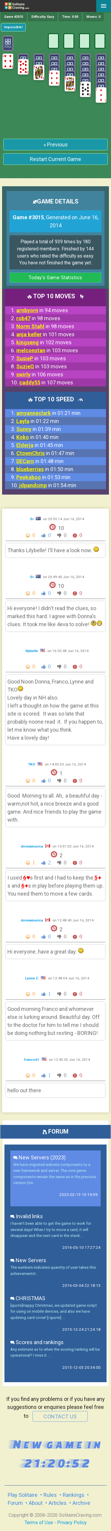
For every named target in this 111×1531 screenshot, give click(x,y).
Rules (50, 1495)
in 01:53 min (43, 477)
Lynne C (32, 978)
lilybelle (32, 651)
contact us (60, 1416)
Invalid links (26, 1216)
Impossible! (13, 27)
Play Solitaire (23, 1495)
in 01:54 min (47, 485)
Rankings (73, 1495)
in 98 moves (38, 318)
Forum (15, 1503)
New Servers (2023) (39, 1157)
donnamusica (32, 846)
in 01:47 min (45, 453)
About (36, 1503)
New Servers (28, 1260)
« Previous (56, 144)
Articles (58, 1503)
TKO (32, 764)
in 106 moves (39, 374)
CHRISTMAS (27, 1298)
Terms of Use (39, 1522)
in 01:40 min (37, 437)
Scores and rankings (37, 1342)
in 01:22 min (37, 421)
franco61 (32, 1060)
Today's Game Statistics (55, 277)
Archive (81, 1503)
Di (32, 519)
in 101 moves (45, 334)
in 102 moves (44, 342)
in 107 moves (46, 382)
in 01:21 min (48, 413)
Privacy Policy (72, 1522)
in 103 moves (47, 350)
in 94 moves (42, 310)
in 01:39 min (38, 429)
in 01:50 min (44, 469)
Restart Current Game (55, 159)
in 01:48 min (40, 461)
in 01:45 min (39, 445)
